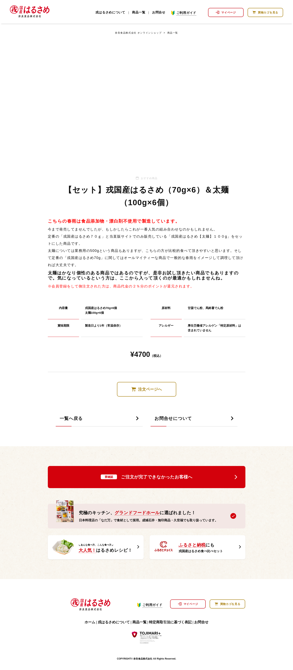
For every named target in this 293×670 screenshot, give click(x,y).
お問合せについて (173, 418)
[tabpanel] (146, 103)
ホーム (90, 622)
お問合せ (158, 12)
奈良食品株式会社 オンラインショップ (138, 32)
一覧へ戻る (71, 418)
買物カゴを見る (268, 12)
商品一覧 (138, 12)
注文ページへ (150, 389)
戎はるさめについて (110, 12)
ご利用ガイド (186, 12)
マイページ (228, 12)
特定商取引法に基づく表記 (170, 622)
